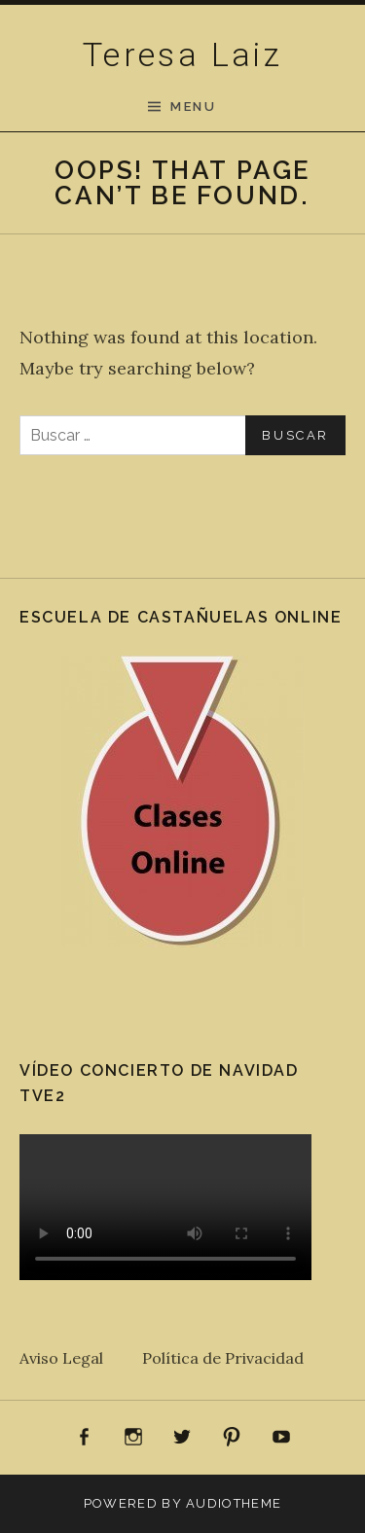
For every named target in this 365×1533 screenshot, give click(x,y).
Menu (193, 106)
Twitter (183, 1437)
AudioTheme (233, 1503)
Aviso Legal (80, 1358)
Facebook (84, 1437)
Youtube (281, 1437)
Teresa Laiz (182, 54)
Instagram (133, 1437)
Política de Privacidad (223, 1358)
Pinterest (231, 1437)
